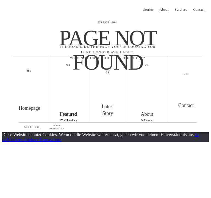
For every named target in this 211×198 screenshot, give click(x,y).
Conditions (32, 126)
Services (181, 9)
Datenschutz (50, 139)
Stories (148, 9)
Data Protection (56, 126)
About (164, 9)
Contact (199, 9)
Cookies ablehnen (23, 139)
